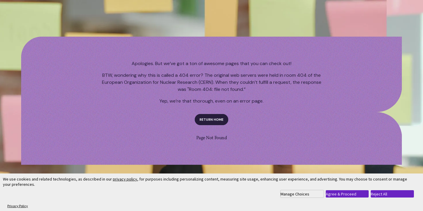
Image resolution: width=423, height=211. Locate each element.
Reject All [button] (379, 194)
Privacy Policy (17, 206)
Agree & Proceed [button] (341, 194)
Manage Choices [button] (295, 194)
